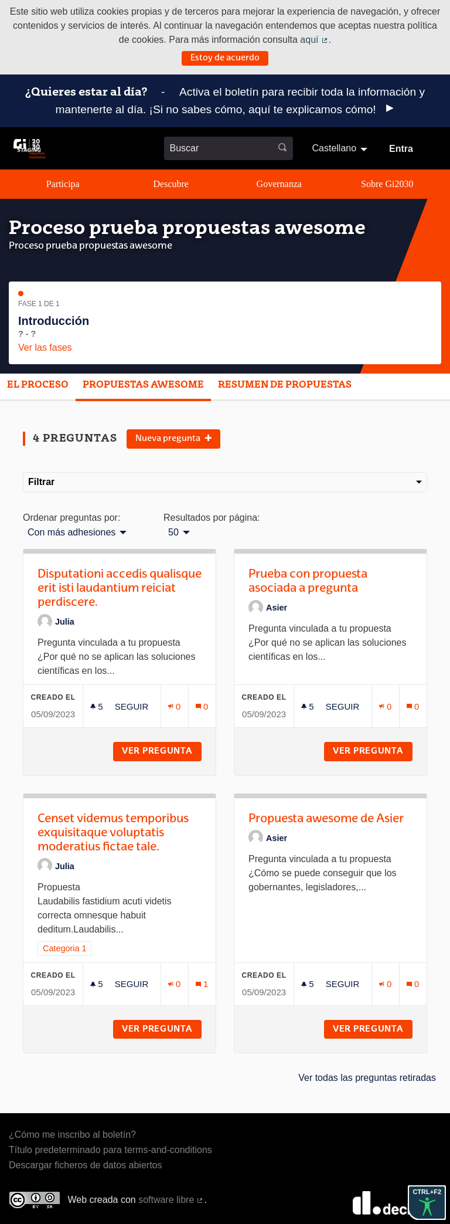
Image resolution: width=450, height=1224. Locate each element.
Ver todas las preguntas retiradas (367, 1078)
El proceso (38, 385)
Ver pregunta (162, 751)
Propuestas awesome (143, 385)
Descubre (171, 184)
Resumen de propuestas (285, 385)
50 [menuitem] (173, 532)
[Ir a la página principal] (29, 148)
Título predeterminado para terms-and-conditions (110, 1150)
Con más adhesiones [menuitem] (71, 532)
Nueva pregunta (173, 439)
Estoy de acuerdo (225, 58)
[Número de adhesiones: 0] (174, 706)
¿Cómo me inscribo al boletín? (72, 1135)
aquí (314, 40)
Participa (63, 184)
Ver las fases (45, 347)
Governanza (279, 184)
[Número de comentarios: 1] (202, 983)
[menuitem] (341, 148)
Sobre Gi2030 (387, 184)
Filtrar (225, 482)
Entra (401, 149)
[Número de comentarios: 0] (202, 706)
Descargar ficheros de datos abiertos (85, 1165)
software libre (171, 1200)
